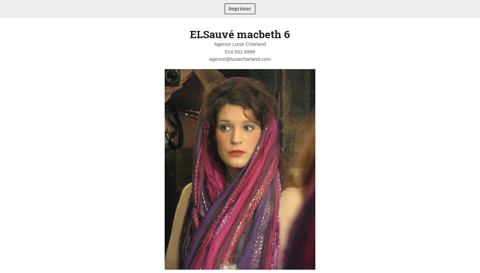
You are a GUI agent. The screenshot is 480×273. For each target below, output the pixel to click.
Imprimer (240, 9)
